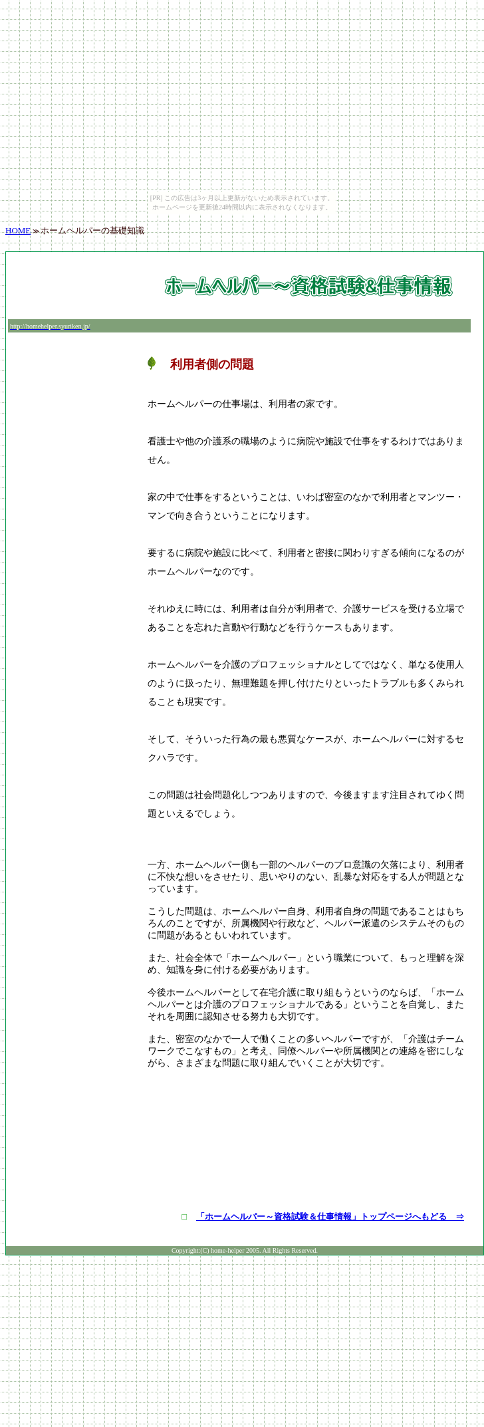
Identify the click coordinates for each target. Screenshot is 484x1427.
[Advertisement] (76, 286)
